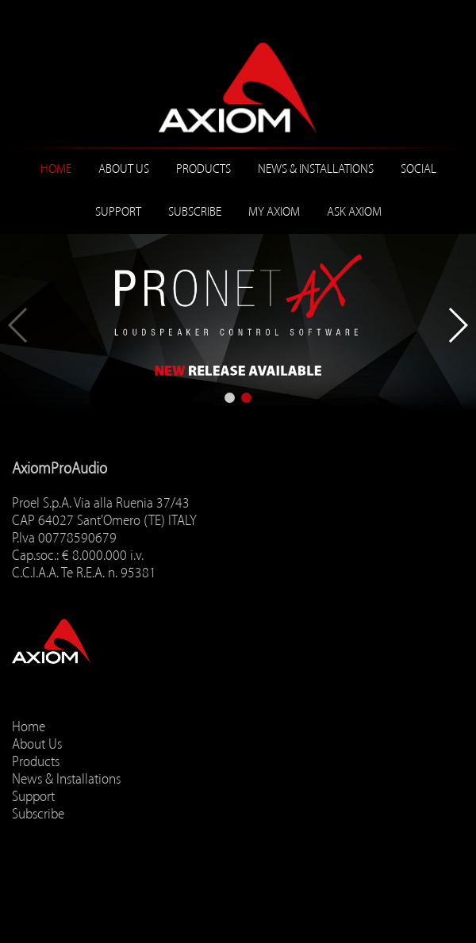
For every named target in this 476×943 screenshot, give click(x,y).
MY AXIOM (274, 212)
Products (203, 169)
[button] (230, 398)
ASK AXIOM (354, 212)
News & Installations (316, 169)
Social (418, 169)
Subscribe (194, 212)
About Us (123, 169)
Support (118, 212)
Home (55, 169)
